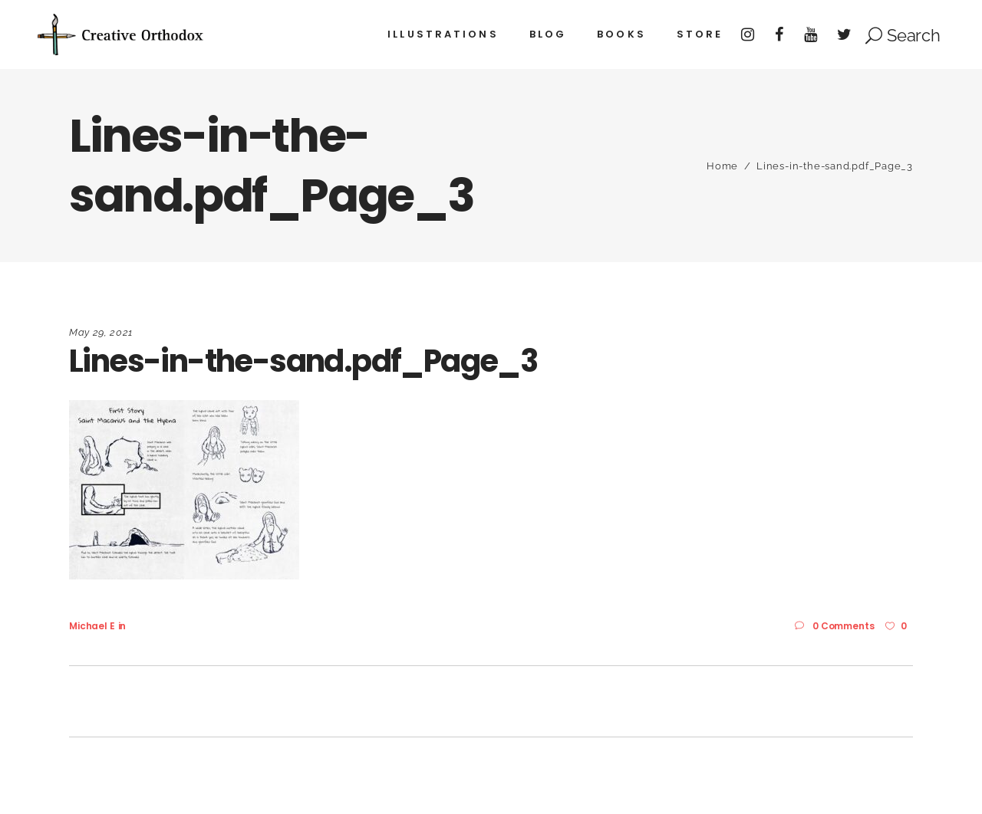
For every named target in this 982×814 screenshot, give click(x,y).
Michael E (92, 625)
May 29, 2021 (101, 332)
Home (722, 166)
